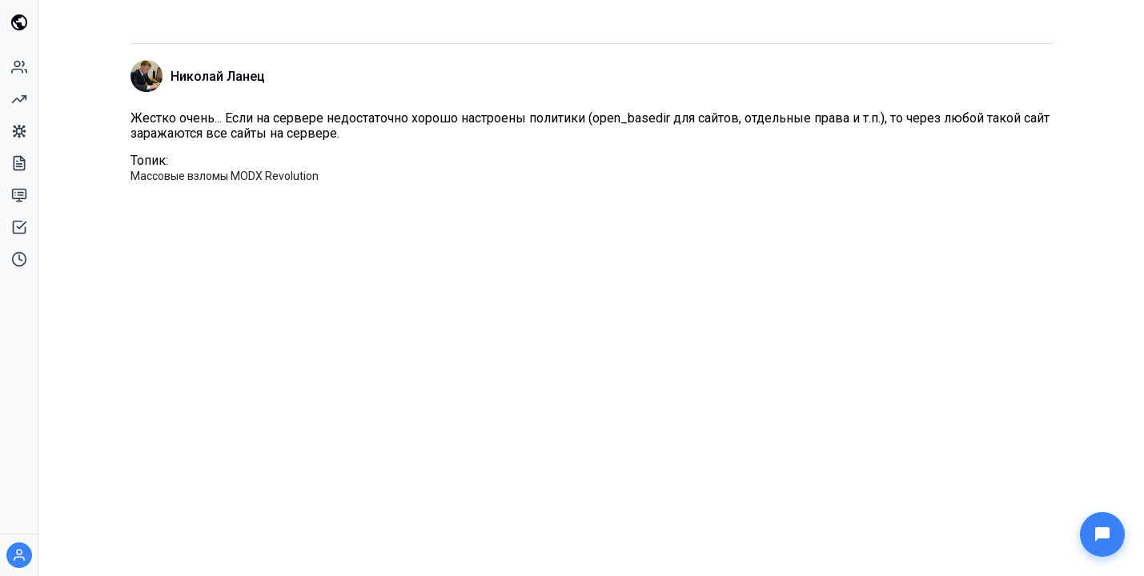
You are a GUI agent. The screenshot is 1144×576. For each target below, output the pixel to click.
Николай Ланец (218, 76)
